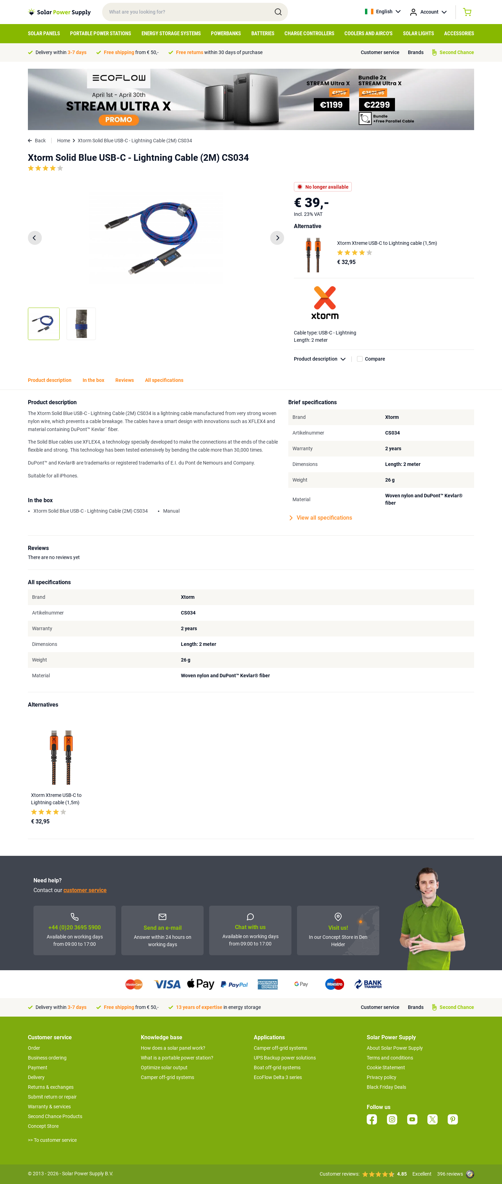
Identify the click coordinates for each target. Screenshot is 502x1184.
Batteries (262, 33)
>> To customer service (52, 1140)
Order (34, 1048)
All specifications (164, 380)
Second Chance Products (55, 1116)
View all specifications (321, 518)
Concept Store (43, 1126)
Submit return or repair (52, 1097)
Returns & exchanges (51, 1087)
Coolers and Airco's (368, 33)
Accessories (459, 33)
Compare (375, 359)
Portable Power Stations (100, 33)
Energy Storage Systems (171, 33)
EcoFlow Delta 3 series (278, 1077)
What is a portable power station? (177, 1058)
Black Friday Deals (386, 1087)
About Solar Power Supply (395, 1048)
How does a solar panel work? (173, 1048)
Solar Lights (418, 33)
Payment (37, 1067)
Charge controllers (309, 33)
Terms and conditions (390, 1058)
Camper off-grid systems (167, 1077)
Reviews (124, 380)
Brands (416, 52)
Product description (323, 359)
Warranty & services (49, 1106)
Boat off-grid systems (277, 1067)
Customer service (380, 52)
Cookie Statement (386, 1067)
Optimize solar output (164, 1067)
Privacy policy (381, 1077)
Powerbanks (226, 33)
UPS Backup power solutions (285, 1058)
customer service (85, 890)
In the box (93, 380)
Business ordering (47, 1058)
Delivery (36, 1077)
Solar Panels (44, 33)
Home (63, 140)
